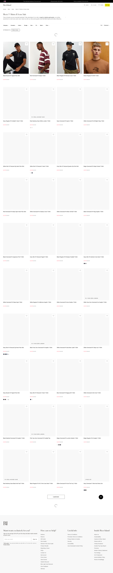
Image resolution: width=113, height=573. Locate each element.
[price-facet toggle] (47, 25)
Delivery (43, 534)
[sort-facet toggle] (105, 25)
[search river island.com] (86, 5)
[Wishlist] (26, 43)
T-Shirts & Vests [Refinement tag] (15, 30)
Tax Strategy (97, 552)
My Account (43, 555)
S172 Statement (98, 555)
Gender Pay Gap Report (100, 546)
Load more (56, 496)
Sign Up (35, 539)
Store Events (44, 559)
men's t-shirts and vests (47, 17)
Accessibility (71, 543)
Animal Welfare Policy (99, 557)
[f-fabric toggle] (42, 25)
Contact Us (43, 552)
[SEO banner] (34, 18)
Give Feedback (44, 566)
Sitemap (43, 568)
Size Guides (44, 541)
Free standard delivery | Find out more (32, 1)
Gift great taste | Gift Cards (56, 1)
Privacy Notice (6, 544)
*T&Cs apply (6, 543)
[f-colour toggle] (20, 25)
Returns (42, 536)
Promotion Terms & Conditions (75, 536)
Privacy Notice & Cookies (74, 539)
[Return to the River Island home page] (8, 5)
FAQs (42, 550)
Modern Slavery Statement (100, 550)
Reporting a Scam (45, 548)
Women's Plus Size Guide (47, 543)
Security (70, 541)
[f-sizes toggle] (32, 25)
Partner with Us (98, 541)
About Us (96, 534)
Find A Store (44, 557)
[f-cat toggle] (6, 25)
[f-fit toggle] (37, 25)
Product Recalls (44, 546)
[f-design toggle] (26, 25)
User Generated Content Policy (75, 546)
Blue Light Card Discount (47, 564)
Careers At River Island (100, 539)
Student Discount (45, 561)
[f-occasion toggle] (13, 25)
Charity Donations (98, 543)
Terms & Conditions (72, 534)
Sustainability (97, 536)
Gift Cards (43, 539)
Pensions (96, 548)
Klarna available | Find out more (81, 1)
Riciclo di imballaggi (99, 559)
